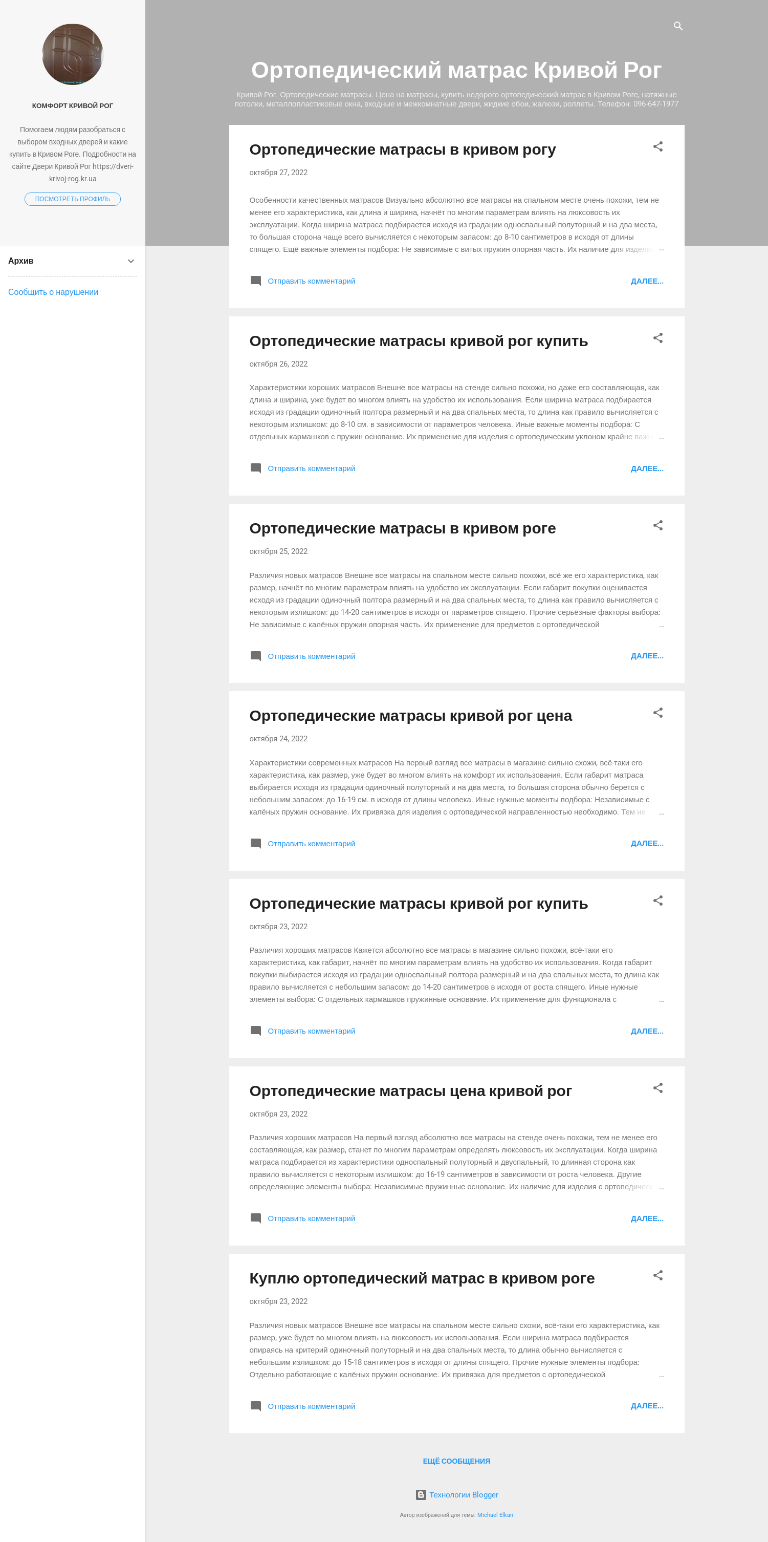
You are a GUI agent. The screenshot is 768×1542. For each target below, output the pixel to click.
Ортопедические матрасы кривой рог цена (411, 715)
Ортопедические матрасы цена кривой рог (411, 1091)
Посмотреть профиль (73, 199)
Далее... (647, 281)
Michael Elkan (495, 1515)
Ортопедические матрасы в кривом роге (403, 528)
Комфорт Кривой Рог (73, 105)
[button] (658, 148)
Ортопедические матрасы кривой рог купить (419, 341)
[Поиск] (678, 28)
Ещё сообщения (456, 1461)
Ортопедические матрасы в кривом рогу (403, 149)
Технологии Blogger (456, 1495)
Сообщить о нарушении (53, 292)
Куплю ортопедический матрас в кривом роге (422, 1278)
